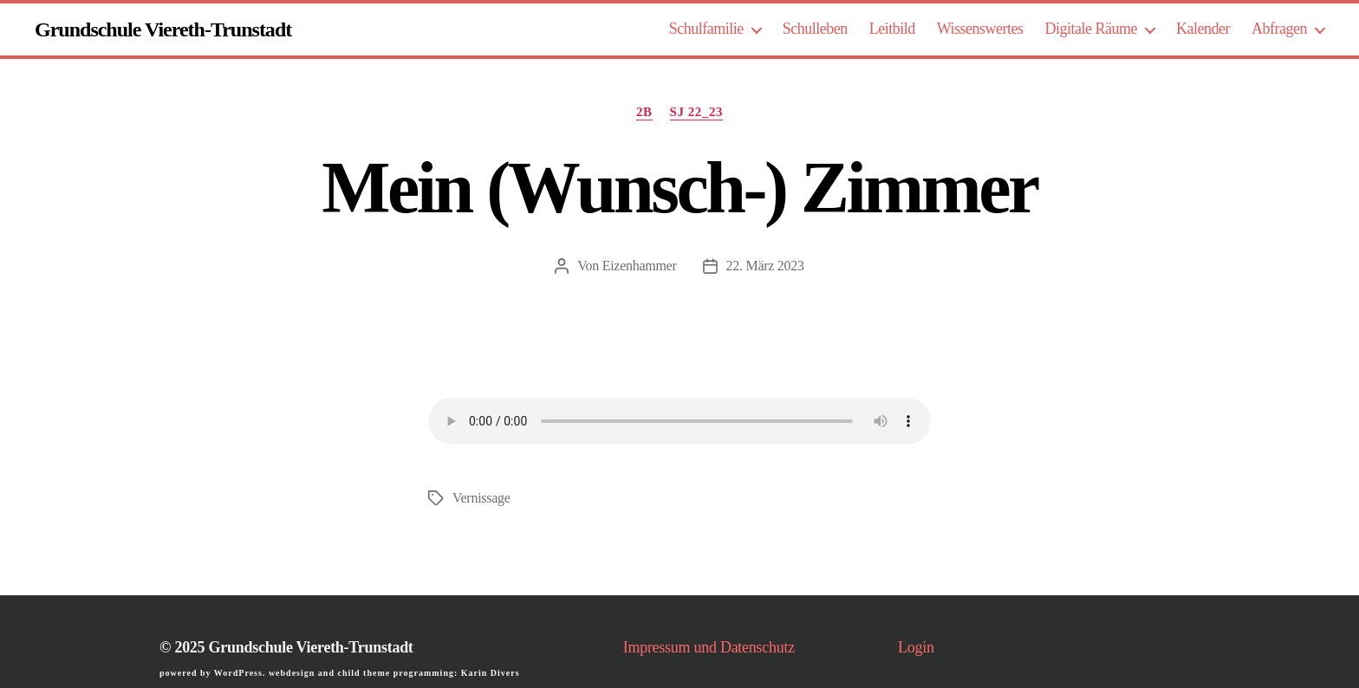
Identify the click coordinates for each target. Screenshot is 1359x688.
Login (916, 647)
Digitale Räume (1091, 28)
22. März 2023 (765, 265)
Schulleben (815, 28)
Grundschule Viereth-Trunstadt (163, 29)
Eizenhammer (639, 265)
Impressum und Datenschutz (709, 647)
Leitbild (892, 28)
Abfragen (1279, 28)
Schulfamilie (706, 28)
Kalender (1203, 28)
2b (644, 112)
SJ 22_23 (697, 112)
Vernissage (481, 497)
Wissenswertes (980, 28)
